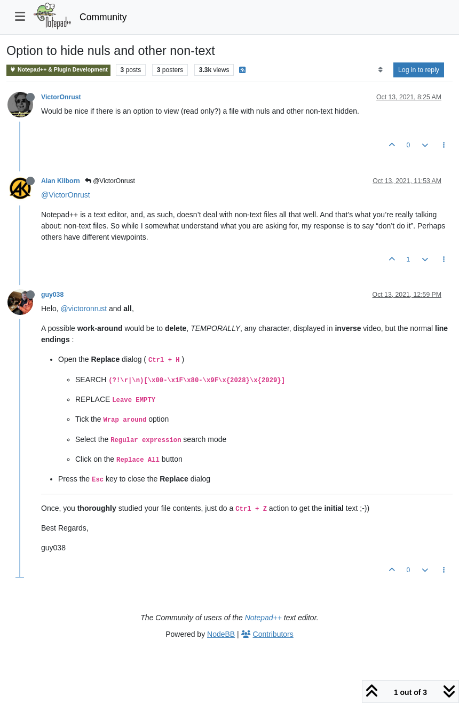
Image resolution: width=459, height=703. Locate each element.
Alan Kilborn (60, 181)
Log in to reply (418, 70)
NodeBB (221, 634)
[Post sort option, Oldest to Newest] (380, 69)
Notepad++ (263, 617)
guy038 (52, 294)
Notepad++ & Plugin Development (58, 69)
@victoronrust (84, 308)
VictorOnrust (61, 97)
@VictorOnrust (110, 181)
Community (103, 17)
